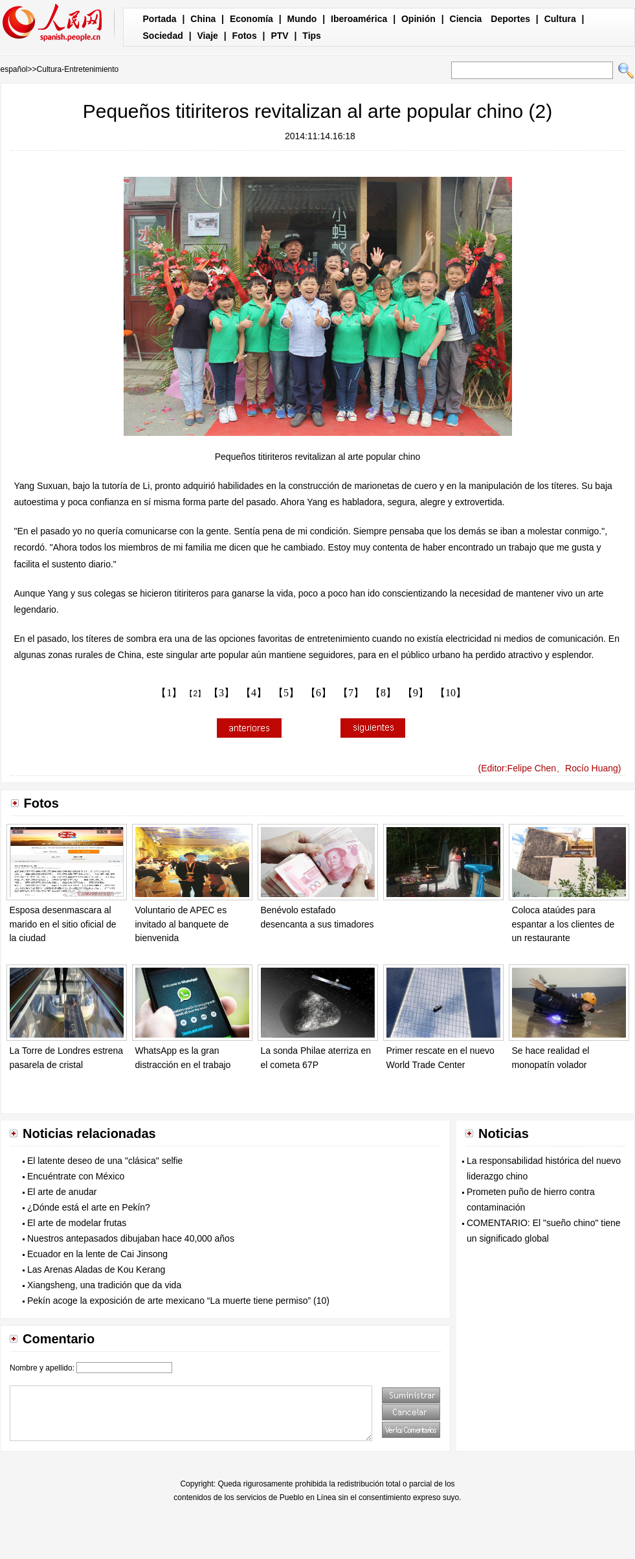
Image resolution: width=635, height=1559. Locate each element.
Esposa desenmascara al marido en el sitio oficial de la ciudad (63, 924)
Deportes (510, 19)
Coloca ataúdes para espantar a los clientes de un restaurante (563, 924)
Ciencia (466, 19)
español (14, 69)
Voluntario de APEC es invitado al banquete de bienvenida (182, 924)
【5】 (286, 692)
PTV (279, 35)
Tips (311, 35)
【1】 (169, 692)
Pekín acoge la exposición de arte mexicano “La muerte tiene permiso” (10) (178, 1300)
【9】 (416, 692)
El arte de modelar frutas (76, 1223)
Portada (160, 19)
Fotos (244, 35)
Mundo (302, 19)
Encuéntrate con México (75, 1176)
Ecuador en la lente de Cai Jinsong (97, 1254)
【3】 (221, 692)
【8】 (383, 692)
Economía (251, 19)
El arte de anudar (61, 1192)
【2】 (195, 693)
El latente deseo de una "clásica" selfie (105, 1160)
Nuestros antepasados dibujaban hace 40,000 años (130, 1238)
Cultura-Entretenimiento (78, 69)
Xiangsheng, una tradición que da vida (104, 1285)
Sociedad (163, 35)
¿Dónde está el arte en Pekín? (88, 1207)
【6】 (318, 692)
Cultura (560, 19)
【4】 (254, 692)
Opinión (418, 19)
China (203, 19)
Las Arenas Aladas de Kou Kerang (96, 1269)
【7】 (351, 692)
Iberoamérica (359, 19)
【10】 (450, 692)
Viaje (207, 35)
